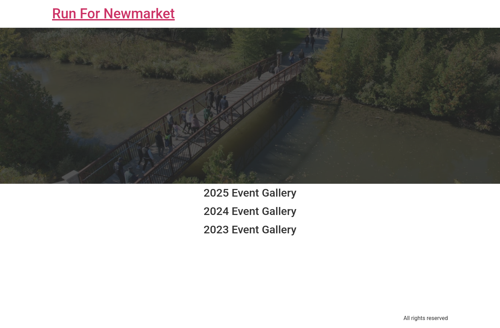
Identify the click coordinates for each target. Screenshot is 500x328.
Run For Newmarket (113, 14)
